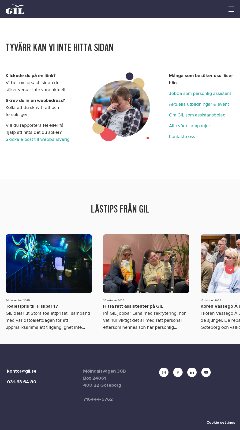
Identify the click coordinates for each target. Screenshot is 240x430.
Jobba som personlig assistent (200, 93)
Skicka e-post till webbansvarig (38, 139)
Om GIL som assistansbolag (197, 115)
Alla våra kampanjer (189, 126)
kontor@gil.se (22, 371)
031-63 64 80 (21, 382)
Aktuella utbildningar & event (199, 104)
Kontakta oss (182, 136)
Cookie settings (220, 422)
